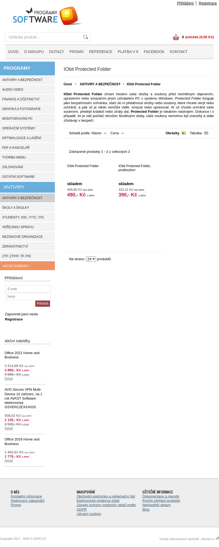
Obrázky (172, 133)
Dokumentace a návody (160, 496)
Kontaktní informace (26, 496)
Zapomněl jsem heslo (21, 314)
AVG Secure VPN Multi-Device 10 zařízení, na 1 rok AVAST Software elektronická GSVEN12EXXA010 (23, 398)
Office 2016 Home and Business (22, 441)
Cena (115, 133)
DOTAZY (56, 52)
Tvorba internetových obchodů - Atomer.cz (189, 539)
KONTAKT (178, 52)
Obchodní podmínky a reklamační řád (106, 496)
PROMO (76, 52)
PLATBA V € (128, 52)
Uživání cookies (89, 514)
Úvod (68, 84)
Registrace (208, 3)
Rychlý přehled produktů (161, 501)
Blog (145, 509)
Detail (9, 378)
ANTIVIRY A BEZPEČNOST (100, 84)
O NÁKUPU (34, 52)
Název (96, 133)
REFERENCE (100, 52)
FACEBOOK (154, 52)
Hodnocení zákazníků (27, 501)
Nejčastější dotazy (156, 505)
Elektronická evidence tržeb (98, 501)
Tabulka (196, 133)
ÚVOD (13, 52)
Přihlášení (185, 3)
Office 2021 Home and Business (22, 355)
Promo (16, 505)
